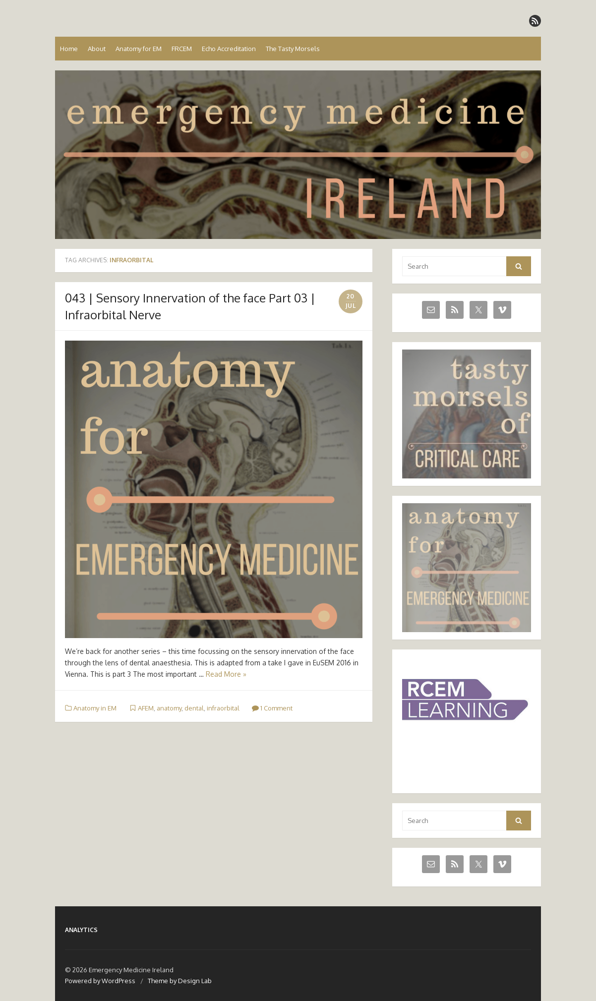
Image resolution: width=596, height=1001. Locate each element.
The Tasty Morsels (293, 49)
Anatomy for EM (139, 49)
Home (69, 49)
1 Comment (272, 708)
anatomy (169, 708)
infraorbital (223, 708)
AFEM (146, 708)
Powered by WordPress (100, 981)
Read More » (226, 674)
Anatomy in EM (95, 708)
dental (194, 708)
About (97, 49)
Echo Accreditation (229, 49)
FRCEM (182, 49)
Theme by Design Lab (180, 981)
